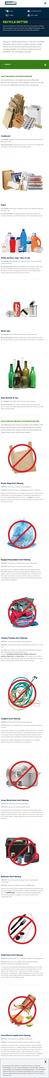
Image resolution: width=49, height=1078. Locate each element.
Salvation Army (18, 654)
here (30, 497)
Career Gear (20, 656)
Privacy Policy (38, 1073)
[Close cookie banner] (46, 1061)
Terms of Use (7, 1075)
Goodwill (10, 654)
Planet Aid (10, 656)
